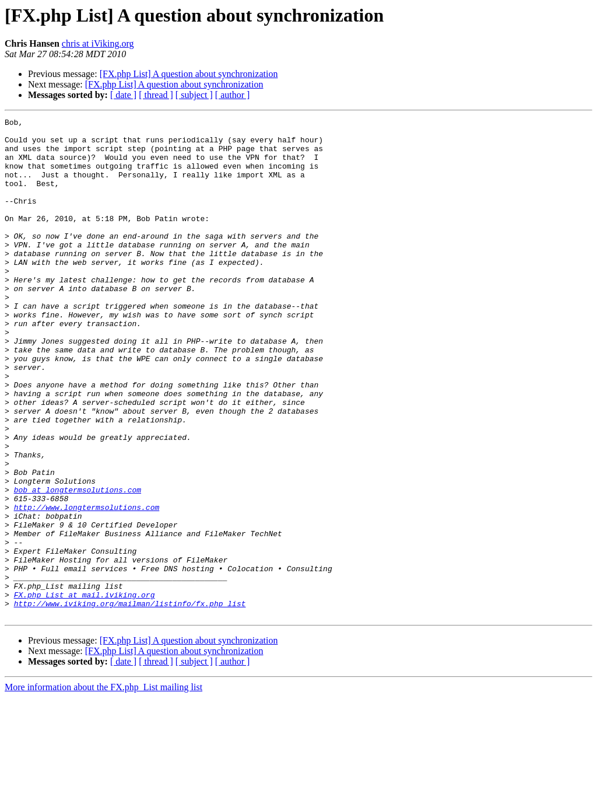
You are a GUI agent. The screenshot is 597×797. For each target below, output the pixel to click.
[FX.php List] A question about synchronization (189, 74)
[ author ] (232, 95)
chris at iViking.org (98, 43)
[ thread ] (156, 95)
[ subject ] (194, 95)
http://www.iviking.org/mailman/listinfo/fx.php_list (130, 701)
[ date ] (123, 95)
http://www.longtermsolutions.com (87, 586)
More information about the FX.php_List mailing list (103, 787)
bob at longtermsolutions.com (77, 565)
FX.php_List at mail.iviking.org (84, 691)
